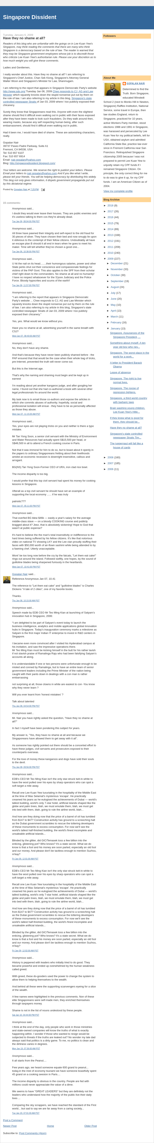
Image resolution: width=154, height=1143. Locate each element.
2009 (111, 258)
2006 (111, 469)
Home (50, 1125)
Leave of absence (120, 372)
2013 (111, 235)
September (117, 281)
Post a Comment (13, 1120)
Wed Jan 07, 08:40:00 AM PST (26, 336)
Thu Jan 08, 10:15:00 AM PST (26, 601)
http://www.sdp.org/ (14, 91)
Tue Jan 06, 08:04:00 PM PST (26, 221)
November (117, 269)
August (115, 287)
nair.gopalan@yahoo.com (26, 159)
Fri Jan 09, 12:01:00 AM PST (25, 859)
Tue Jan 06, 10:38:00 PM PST (26, 251)
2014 (111, 229)
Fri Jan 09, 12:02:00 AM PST (25, 951)
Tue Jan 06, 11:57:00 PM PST (26, 285)
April (114, 310)
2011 (111, 246)
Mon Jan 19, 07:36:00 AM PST (26, 1048)
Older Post (90, 1125)
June (114, 298)
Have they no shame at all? (126, 427)
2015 (111, 223)
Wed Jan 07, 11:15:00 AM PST (26, 414)
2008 (111, 457)
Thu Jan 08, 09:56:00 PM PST (26, 767)
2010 (111, 252)
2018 (111, 205)
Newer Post (10, 1125)
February (116, 322)
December (117, 263)
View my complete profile (118, 191)
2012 (111, 240)
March (115, 316)
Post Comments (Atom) (32, 1133)
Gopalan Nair (20, 574)
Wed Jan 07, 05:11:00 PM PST (26, 506)
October (116, 275)
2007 (111, 463)
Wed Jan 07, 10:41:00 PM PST (26, 567)
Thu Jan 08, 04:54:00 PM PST (26, 706)
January (116, 328)
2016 (111, 217)
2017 (111, 211)
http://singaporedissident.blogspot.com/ (32, 163)
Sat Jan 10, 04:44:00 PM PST (25, 1015)
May (113, 304)
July (113, 292)
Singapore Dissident (29, 17)
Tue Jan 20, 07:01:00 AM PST (25, 1113)
